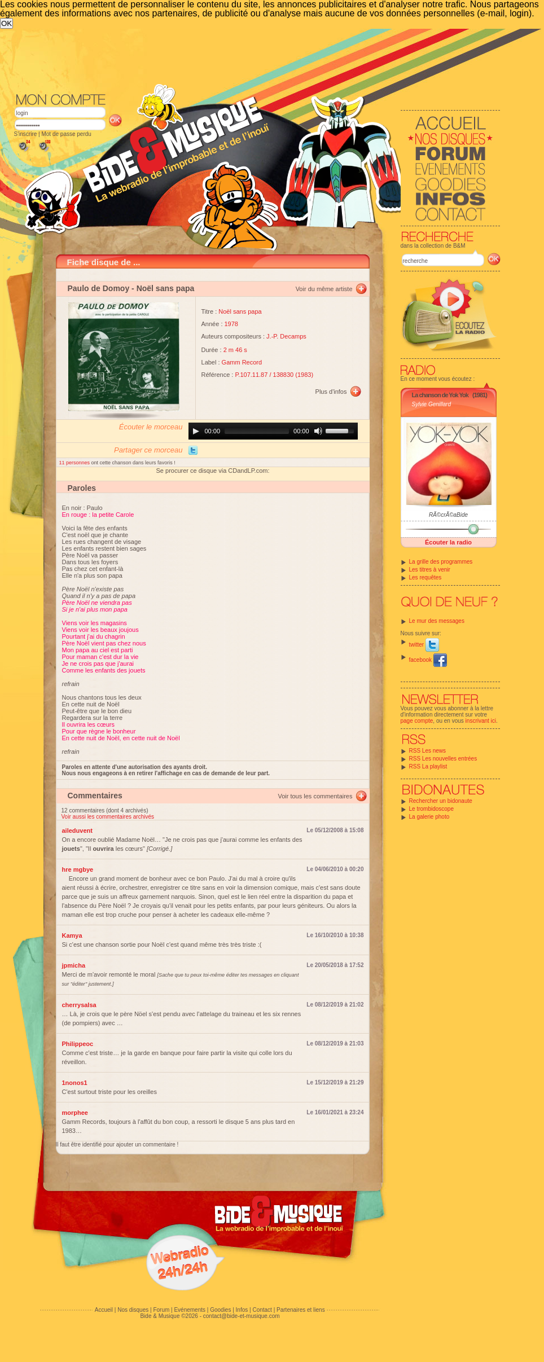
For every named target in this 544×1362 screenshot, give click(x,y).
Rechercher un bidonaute (440, 801)
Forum (161, 1310)
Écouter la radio (448, 542)
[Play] (195, 431)
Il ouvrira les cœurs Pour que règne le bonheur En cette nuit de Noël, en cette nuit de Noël (121, 731)
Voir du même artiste (324, 288)
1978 (231, 323)
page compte (417, 721)
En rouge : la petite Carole (98, 514)
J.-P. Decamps (286, 336)
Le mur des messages (436, 621)
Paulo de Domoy (99, 288)
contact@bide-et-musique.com (241, 1316)
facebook (428, 660)
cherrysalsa (79, 1004)
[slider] (257, 431)
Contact (261, 1310)
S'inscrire (25, 134)
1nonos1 (74, 1082)
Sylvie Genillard (431, 404)
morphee (75, 1112)
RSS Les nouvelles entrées (443, 758)
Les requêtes (425, 577)
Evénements (189, 1310)
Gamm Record (242, 362)
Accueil (104, 1310)
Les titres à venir (429, 569)
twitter (424, 645)
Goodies (220, 1310)
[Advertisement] (210, 113)
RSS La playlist (428, 766)
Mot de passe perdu (66, 134)
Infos (242, 1310)
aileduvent (77, 830)
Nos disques (132, 1310)
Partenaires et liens (301, 1310)
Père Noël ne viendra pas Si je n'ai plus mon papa (97, 606)
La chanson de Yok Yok (440, 395)
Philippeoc (78, 1043)
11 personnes (75, 462)
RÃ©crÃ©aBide (448, 515)
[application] (273, 431)
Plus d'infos (331, 391)
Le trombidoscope (431, 809)
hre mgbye (78, 869)
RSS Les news (427, 751)
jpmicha (74, 965)
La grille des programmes (441, 562)
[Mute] (318, 431)
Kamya (72, 935)
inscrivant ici (481, 721)
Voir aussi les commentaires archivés (108, 817)
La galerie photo (429, 817)
